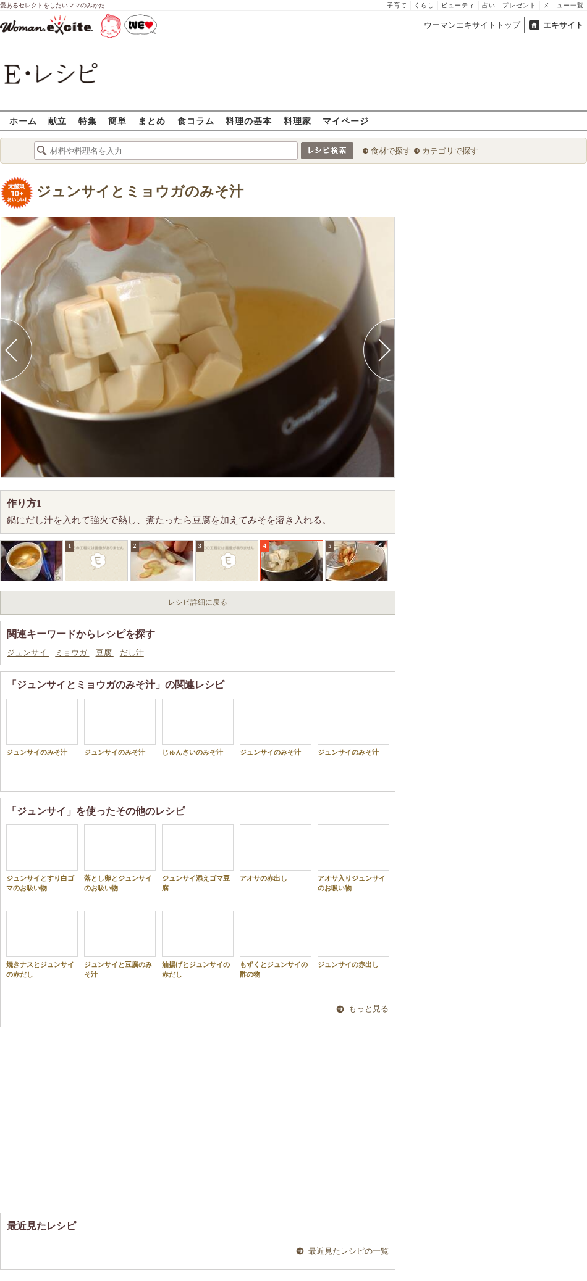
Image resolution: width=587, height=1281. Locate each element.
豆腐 (105, 652)
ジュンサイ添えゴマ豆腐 (198, 857)
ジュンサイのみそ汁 (42, 727)
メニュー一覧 (563, 5)
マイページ (346, 120)
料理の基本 (249, 120)
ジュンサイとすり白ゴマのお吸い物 (42, 857)
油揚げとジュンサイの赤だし (198, 944)
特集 (87, 120)
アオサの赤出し (275, 853)
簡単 (117, 120)
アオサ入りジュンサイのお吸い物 (353, 857)
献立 (57, 120)
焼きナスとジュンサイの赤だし (42, 944)
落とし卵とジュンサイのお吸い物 (120, 857)
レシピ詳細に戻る (197, 602)
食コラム (195, 120)
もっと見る (368, 1008)
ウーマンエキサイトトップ (472, 25)
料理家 (297, 120)
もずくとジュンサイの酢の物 (275, 944)
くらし (424, 5)
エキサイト (563, 25)
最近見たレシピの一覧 (348, 1251)
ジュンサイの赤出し (353, 939)
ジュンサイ (28, 652)
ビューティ (458, 5)
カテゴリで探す (450, 150)
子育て (397, 5)
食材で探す (391, 150)
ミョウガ (72, 652)
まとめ (152, 120)
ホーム (23, 120)
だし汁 (132, 652)
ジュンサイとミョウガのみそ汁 (139, 191)
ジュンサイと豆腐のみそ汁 (120, 944)
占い (489, 5)
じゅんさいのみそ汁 (198, 727)
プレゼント (519, 5)
